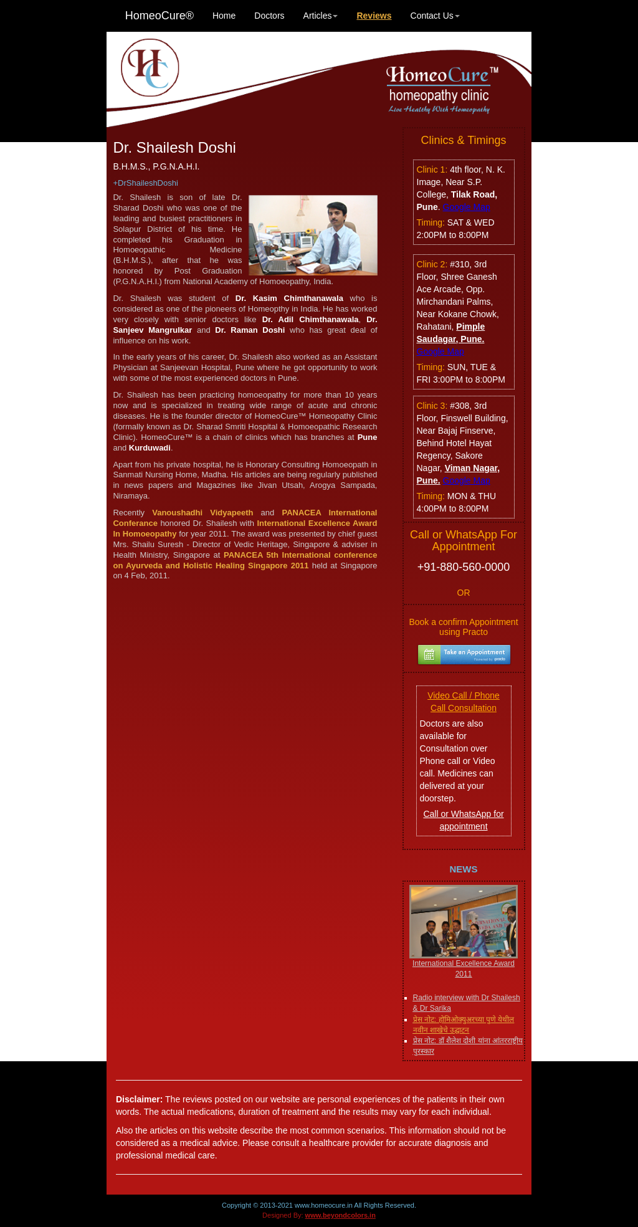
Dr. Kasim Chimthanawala (289, 298)
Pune (368, 437)
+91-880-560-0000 (463, 567)
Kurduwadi (150, 447)
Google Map (466, 207)
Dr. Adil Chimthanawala (310, 319)
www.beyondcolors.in (340, 1215)
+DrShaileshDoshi (145, 183)
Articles (320, 16)
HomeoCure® (159, 15)
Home (224, 16)
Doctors (269, 16)
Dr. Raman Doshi (250, 330)
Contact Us (435, 16)
